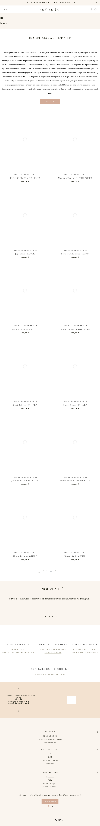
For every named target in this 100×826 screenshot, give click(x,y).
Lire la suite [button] (50, 616)
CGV (50, 780)
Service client (50, 749)
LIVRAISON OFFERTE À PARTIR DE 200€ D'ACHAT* (50, 3)
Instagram (52, 806)
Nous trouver (50, 742)
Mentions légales (50, 783)
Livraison (50, 763)
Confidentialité (50, 786)
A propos (50, 777)
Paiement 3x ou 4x (50, 760)
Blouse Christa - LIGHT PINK (75, 329)
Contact (50, 732)
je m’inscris (50, 801)
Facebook (48, 806)
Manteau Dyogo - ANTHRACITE (75, 178)
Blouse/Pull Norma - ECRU (74, 253)
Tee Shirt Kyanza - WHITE (24, 329)
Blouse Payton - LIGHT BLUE (75, 480)
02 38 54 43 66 (50, 736)
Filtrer (50, 102)
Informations (50, 773)
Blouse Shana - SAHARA (75, 404)
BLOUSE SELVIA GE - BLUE (25, 178)
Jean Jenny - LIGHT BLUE (25, 480)
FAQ (50, 757)
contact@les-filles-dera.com (50, 739)
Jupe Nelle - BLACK (25, 253)
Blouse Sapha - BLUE (75, 556)
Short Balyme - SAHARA (25, 404)
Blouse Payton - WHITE (25, 556)
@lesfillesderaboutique (21, 695)
